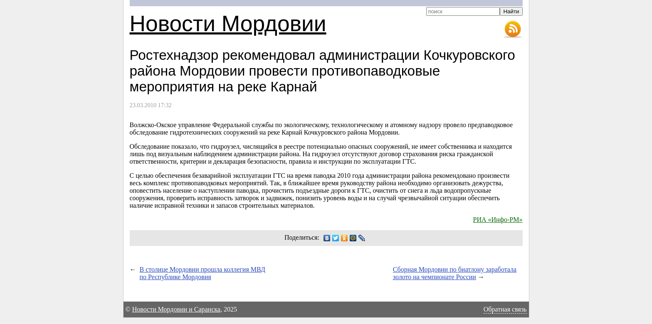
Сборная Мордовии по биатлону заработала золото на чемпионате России (455, 273)
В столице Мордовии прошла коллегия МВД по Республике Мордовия (202, 273)
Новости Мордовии (228, 23)
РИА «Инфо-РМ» (498, 219)
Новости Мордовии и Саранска (176, 309)
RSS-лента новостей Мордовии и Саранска (513, 29)
